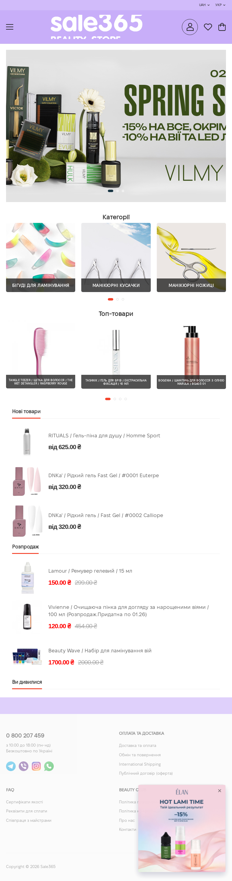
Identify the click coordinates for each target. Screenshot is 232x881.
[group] (116, 126)
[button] (110, 191)
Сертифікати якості (24, 802)
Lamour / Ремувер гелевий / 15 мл (90, 571)
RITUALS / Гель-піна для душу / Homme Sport (104, 436)
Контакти (127, 830)
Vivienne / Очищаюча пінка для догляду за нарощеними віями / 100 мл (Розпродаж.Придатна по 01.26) (128, 611)
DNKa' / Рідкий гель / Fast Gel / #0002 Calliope (105, 515)
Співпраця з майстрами (28, 821)
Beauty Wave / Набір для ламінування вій (100, 651)
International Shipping (140, 765)
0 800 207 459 (25, 736)
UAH (202, 5)
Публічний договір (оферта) (146, 774)
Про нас (127, 821)
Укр (218, 5)
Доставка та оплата (137, 746)
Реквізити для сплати (26, 811)
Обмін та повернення (140, 755)
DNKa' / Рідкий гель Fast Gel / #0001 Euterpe (103, 476)
